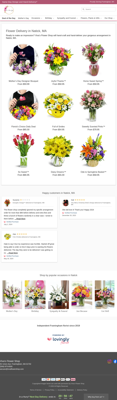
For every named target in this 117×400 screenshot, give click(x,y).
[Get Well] (105, 296)
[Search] (98, 9)
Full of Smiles (17, 237)
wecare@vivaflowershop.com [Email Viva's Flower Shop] (12, 369)
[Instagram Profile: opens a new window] (109, 361)
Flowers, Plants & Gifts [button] (91, 18)
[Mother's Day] (11, 296)
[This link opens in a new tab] (58, 339)
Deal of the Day (8, 18)
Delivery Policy (82, 390)
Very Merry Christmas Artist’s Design (82, 203)
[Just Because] (81, 296)
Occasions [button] (37, 18)
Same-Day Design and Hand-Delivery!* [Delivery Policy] (19, 2)
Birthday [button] (49, 18)
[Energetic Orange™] (8, 203)
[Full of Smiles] (8, 236)
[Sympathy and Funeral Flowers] (58, 296)
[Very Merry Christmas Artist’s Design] (66, 203)
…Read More (20, 219)
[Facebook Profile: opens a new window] (115, 361)
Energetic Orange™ (19, 203)
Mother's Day (23, 18)
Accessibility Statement (66, 390)
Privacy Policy (49, 390)
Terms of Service (35, 390)
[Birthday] (35, 296)
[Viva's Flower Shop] (20, 10)
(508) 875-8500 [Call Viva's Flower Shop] (6, 366)
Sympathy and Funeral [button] (67, 18)
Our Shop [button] (110, 18)
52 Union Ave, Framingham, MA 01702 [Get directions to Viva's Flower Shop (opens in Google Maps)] (15, 364)
